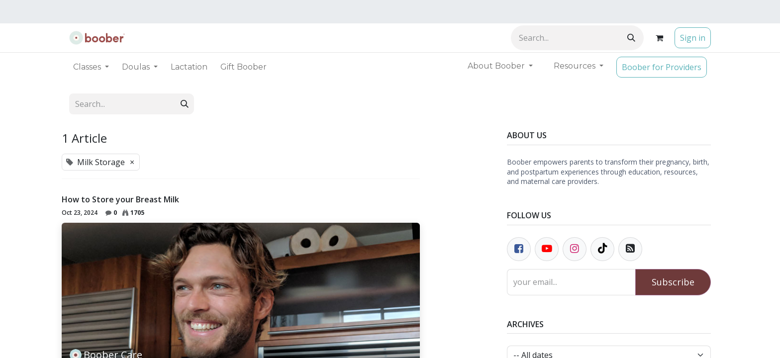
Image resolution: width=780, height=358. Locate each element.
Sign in (692, 37)
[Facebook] (519, 249)
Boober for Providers (661, 67)
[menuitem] (189, 67)
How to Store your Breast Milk (120, 199)
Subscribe (673, 282)
